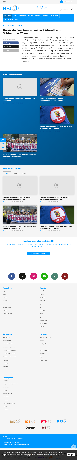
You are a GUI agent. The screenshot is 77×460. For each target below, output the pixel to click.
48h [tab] (7, 173)
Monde (5, 297)
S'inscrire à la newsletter (38, 253)
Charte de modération (9, 403)
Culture (5, 304)
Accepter (71, 455)
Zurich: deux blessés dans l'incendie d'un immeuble (19, 100)
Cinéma (42, 340)
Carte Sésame (6, 387)
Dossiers (5, 310)
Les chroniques (7, 340)
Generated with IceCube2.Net (21, 444)
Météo (41, 347)
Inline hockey (43, 320)
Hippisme (42, 310)
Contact (5, 406)
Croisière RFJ (54, 16)
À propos (5, 380)
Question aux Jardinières (9, 356)
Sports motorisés (44, 316)
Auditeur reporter (7, 313)
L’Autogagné (6, 360)
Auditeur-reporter (66, 1)
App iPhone (54, 276)
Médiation (5, 400)
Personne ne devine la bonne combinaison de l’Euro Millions (52, 100)
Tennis (41, 313)
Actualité (7, 16)
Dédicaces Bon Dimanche (9, 350)
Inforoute (42, 353)
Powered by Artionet (8, 444)
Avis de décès (43, 360)
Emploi (41, 356)
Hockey (42, 294)
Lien (6, 50)
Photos (30, 16)
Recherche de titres (8, 343)
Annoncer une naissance (9, 353)
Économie (5, 300)
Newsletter (5, 409)
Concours (5, 369)
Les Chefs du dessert (11, 19)
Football (42, 290)
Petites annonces (44, 350)
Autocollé (5, 363)
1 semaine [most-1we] (15, 173)
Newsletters (44, 276)
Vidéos (37, 16)
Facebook (11, 276)
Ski (40, 307)
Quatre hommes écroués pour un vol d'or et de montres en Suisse (56, 128)
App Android (64, 276)
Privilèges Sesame (44, 343)
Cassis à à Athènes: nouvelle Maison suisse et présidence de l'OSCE (17, 198)
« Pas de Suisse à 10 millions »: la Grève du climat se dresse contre (19, 156)
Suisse (20, 25)
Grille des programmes (9, 347)
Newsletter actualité (8, 316)
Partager (7, 43)
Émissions (22, 16)
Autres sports (43, 323)
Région (4, 290)
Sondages (5, 366)
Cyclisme (42, 304)
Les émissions (6, 337)
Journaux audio (7, 307)
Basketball (42, 297)
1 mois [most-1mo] (24, 173)
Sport (15, 16)
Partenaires (6, 396)
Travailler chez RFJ (7, 393)
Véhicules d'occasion (45, 337)
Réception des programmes (10, 383)
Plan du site (24, 440)
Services (45, 16)
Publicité (5, 390)
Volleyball (42, 300)
